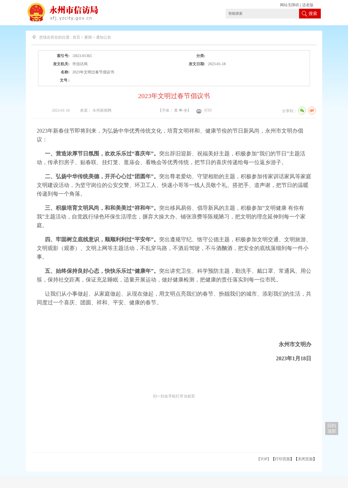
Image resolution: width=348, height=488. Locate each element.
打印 (208, 110)
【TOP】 (263, 459)
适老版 (307, 5)
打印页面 (282, 459)
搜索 (313, 13)
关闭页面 (305, 459)
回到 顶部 (331, 428)
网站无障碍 (289, 5)
